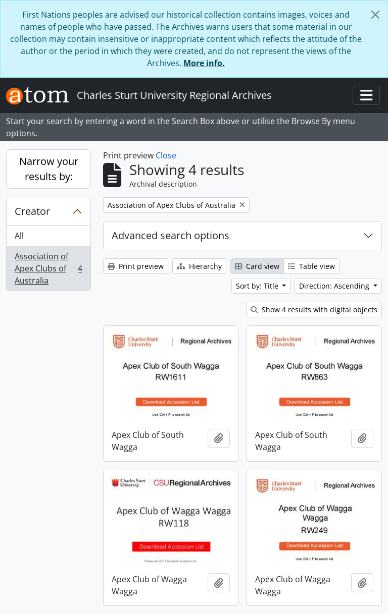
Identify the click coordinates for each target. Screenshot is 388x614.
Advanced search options (170, 235)
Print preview (136, 266)
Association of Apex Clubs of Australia (48, 268)
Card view (257, 266)
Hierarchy (199, 266)
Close (166, 155)
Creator (32, 211)
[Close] (375, 15)
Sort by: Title (258, 286)
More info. (204, 63)
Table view (311, 266)
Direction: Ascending (335, 286)
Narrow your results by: (48, 168)
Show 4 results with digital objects (314, 309)
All (19, 235)
